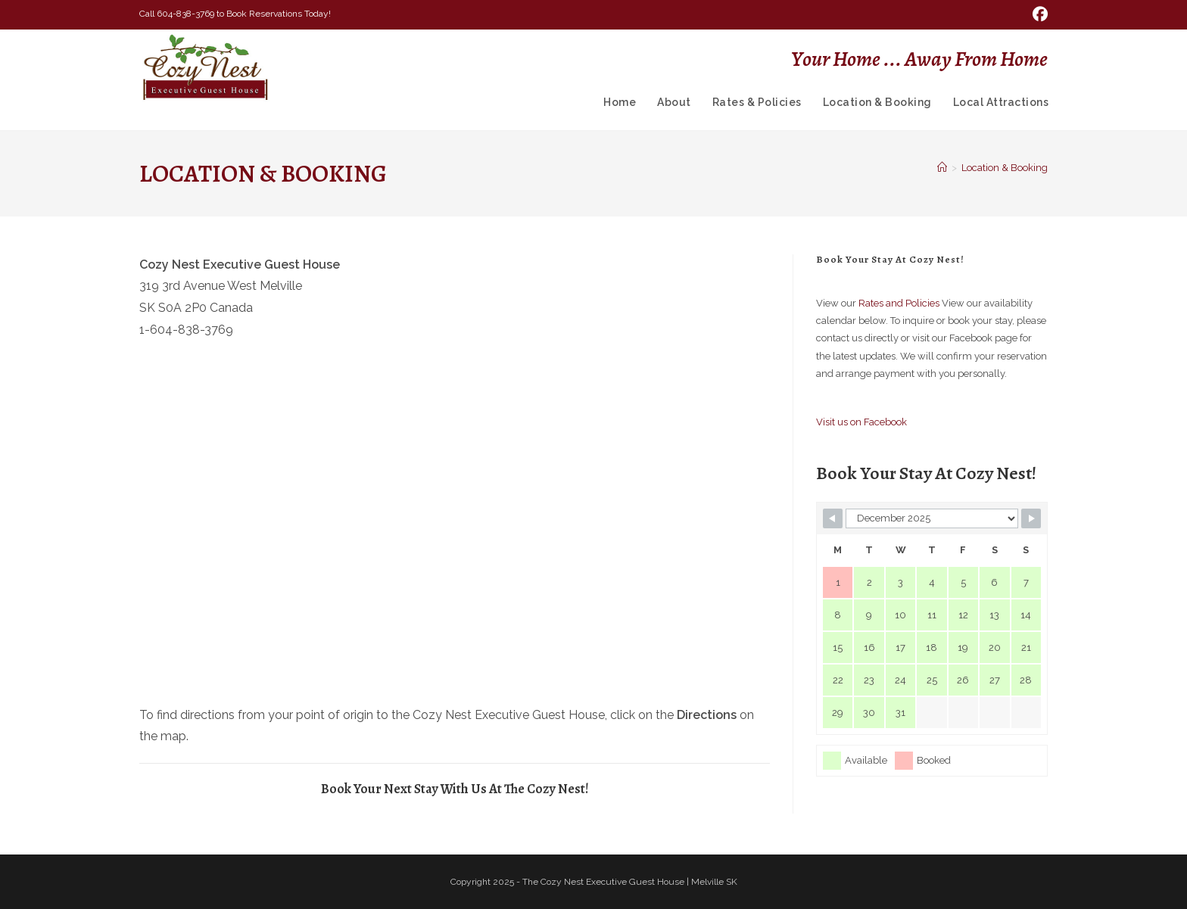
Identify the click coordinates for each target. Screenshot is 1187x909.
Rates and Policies (898, 303)
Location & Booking (1004, 167)
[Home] (942, 167)
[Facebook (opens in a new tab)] (1038, 14)
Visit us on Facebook (861, 422)
